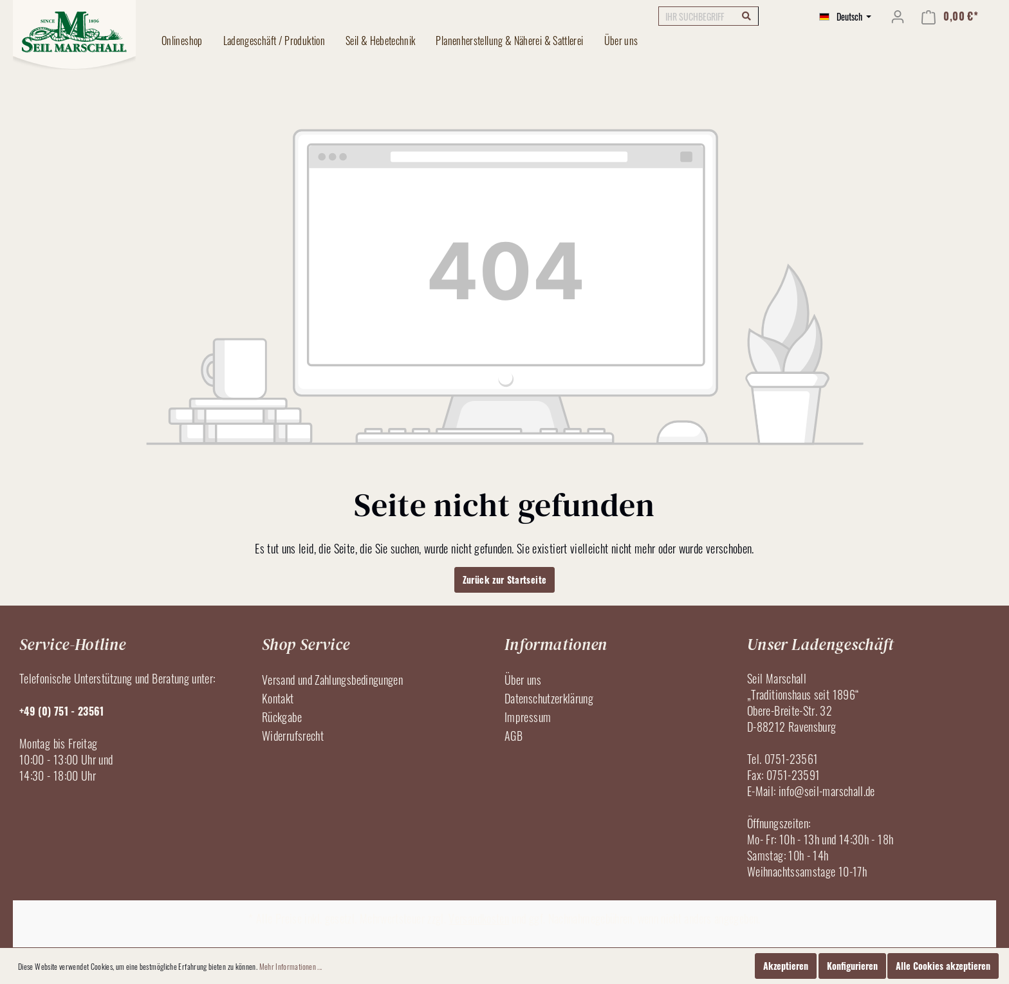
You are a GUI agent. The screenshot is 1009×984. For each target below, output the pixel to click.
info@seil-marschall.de (827, 791)
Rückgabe (282, 717)
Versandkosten (479, 918)
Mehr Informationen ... (290, 966)
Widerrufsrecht (293, 735)
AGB (513, 735)
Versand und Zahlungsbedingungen (332, 679)
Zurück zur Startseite (505, 579)
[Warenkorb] (949, 16)
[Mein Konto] (897, 16)
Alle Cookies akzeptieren (943, 965)
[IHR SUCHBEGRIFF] (708, 16)
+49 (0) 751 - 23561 (61, 711)
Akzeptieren (785, 965)
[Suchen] (746, 15)
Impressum (527, 717)
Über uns (522, 679)
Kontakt (278, 698)
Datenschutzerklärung (548, 698)
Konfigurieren (852, 965)
